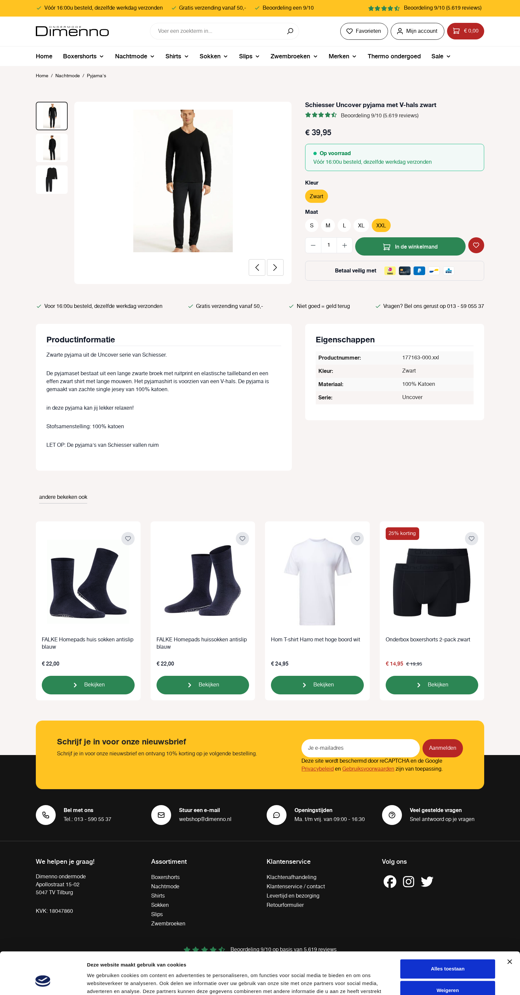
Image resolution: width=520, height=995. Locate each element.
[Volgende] (275, 267)
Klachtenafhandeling (291, 877)
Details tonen (102, 982)
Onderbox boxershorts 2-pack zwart (428, 640)
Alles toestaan (448, 933)
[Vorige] (257, 267)
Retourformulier (285, 905)
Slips (157, 914)
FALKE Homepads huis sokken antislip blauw (87, 643)
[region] (163, 193)
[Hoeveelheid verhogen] (345, 245)
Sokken (160, 905)
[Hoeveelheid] (329, 245)
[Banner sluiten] (509, 926)
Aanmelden (442, 748)
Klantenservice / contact (296, 887)
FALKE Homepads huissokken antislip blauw (202, 643)
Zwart (316, 197)
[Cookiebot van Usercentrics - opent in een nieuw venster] (43, 982)
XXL (381, 226)
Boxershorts (165, 877)
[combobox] (216, 31)
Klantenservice (289, 861)
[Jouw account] (417, 31)
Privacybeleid (317, 769)
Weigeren (447, 955)
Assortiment (169, 861)
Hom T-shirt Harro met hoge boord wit (315, 640)
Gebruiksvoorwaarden (368, 769)
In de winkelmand (410, 245)
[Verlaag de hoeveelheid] (313, 245)
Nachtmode (165, 887)
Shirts (158, 896)
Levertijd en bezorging (293, 896)
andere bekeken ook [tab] (63, 497)
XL (361, 226)
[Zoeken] (290, 31)
